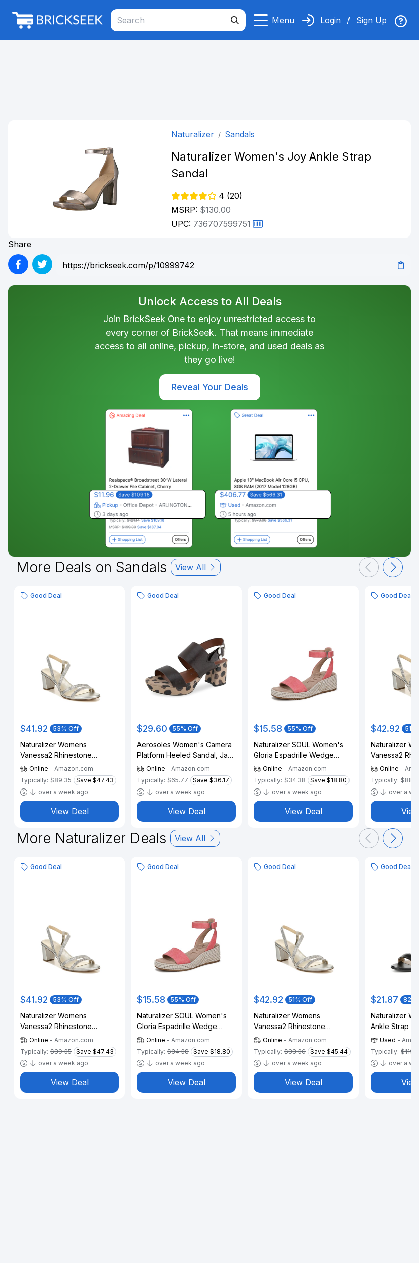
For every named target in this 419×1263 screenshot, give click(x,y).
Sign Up (371, 20)
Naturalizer (192, 134)
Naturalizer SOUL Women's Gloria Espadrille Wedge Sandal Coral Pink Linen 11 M (300, 750)
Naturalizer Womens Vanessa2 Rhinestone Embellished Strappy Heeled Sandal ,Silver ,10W (67, 750)
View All (195, 567)
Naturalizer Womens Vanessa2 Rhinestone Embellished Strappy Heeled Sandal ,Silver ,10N (301, 1021)
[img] (401, 21)
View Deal (70, 811)
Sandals (240, 134)
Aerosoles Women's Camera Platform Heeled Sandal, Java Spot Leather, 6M (186, 750)
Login (330, 20)
